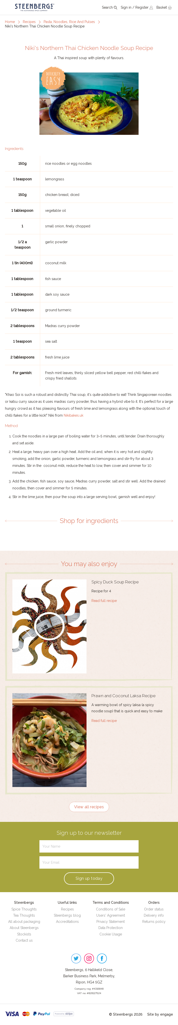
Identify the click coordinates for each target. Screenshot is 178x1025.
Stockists (24, 934)
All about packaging (24, 922)
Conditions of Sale (110, 909)
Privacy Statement (110, 922)
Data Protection (110, 928)
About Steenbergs (24, 928)
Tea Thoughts (24, 915)
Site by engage (160, 1014)
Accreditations (67, 922)
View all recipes (89, 807)
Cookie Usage (110, 934)
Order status (154, 909)
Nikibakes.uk (73, 415)
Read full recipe (104, 601)
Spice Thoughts (24, 909)
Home (10, 22)
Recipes (29, 22)
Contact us (24, 940)
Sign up (89, 878)
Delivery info (154, 915)
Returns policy (154, 922)
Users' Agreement (110, 915)
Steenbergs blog (67, 915)
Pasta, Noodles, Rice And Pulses (69, 22)
